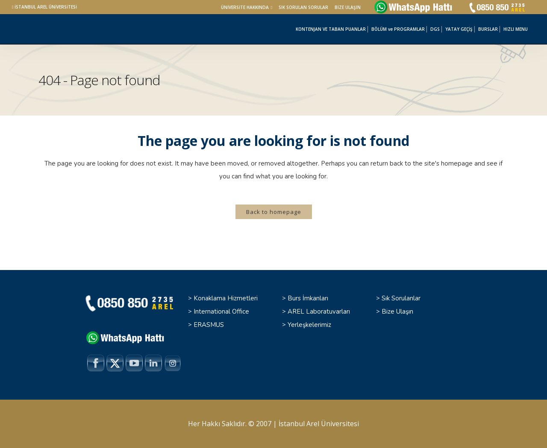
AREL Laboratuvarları (319, 311)
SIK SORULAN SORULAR (303, 7)
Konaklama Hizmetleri (226, 298)
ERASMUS (209, 324)
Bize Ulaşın (397, 311)
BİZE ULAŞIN (348, 7)
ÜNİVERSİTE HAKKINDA (245, 7)
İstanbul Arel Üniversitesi (319, 423)
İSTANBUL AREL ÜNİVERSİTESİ (46, 7)
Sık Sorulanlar (401, 298)
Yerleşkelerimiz (309, 324)
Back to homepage (273, 212)
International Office (221, 311)
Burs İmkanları (308, 298)
